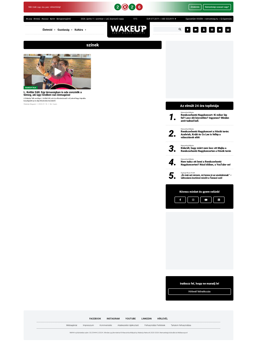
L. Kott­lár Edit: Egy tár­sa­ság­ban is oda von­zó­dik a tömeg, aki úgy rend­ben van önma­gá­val (53, 93)
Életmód (49, 30)
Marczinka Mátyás (187, 112)
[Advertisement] (199, 69)
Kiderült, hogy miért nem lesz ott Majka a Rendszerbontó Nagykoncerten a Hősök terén (206, 149)
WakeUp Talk (30, 88)
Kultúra (81, 30)
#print (52, 19)
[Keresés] (180, 29)
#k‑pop (29, 19)
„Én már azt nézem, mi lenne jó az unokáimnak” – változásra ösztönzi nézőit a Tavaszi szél (206, 176)
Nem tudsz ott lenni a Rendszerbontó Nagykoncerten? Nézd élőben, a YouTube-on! (205, 163)
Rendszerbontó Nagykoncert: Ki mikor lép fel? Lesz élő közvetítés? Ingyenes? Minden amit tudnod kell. (205, 117)
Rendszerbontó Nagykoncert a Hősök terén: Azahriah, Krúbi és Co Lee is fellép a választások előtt (205, 134)
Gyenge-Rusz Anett (188, 173)
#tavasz (45, 19)
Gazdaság (65, 30)
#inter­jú (36, 19)
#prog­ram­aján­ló (63, 19)
